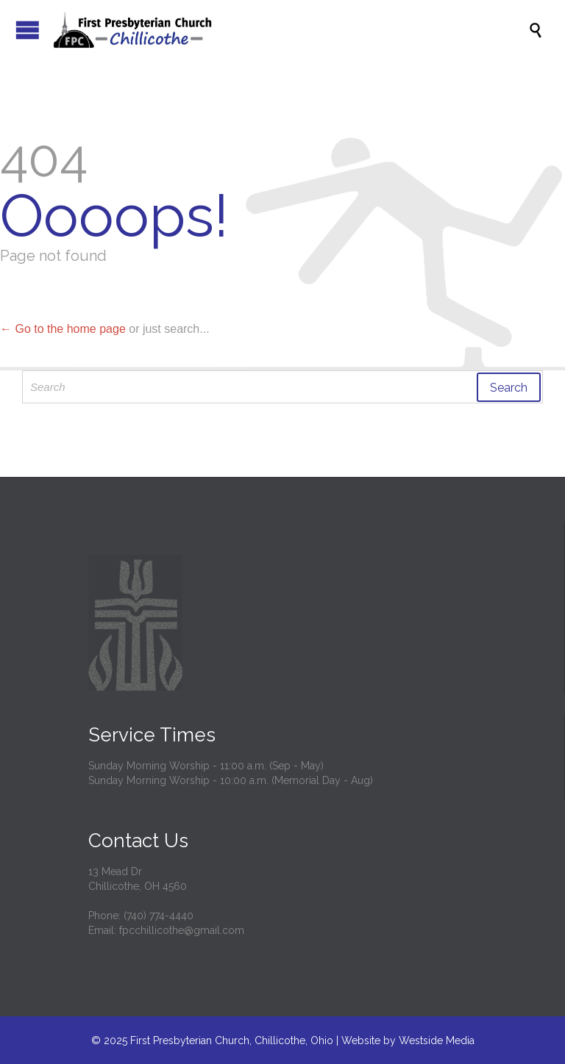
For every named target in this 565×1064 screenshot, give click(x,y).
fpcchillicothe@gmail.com (181, 930)
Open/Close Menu (27, 30)
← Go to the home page (63, 329)
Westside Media (437, 1040)
